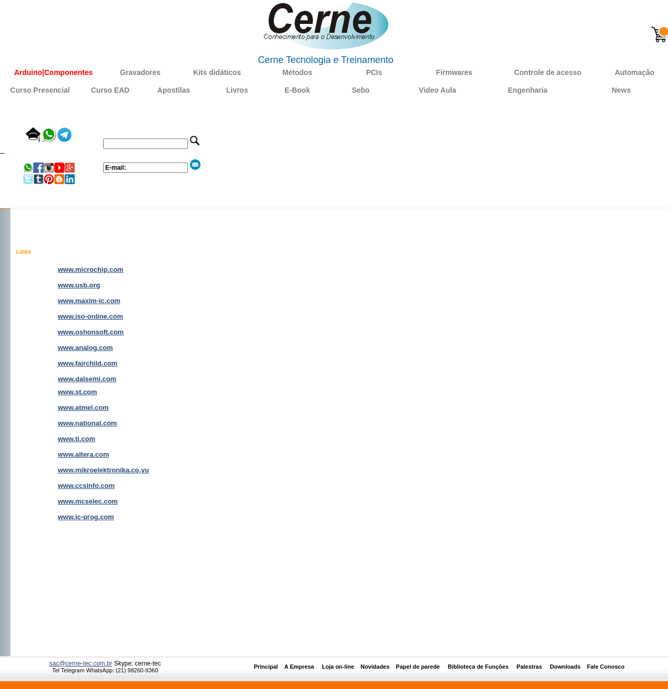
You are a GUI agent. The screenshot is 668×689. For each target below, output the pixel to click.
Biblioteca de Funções (479, 666)
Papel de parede (417, 666)
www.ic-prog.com (86, 517)
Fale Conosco (605, 666)
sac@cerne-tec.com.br (80, 663)
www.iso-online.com (90, 316)
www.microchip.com (90, 269)
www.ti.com (76, 439)
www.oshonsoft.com (91, 332)
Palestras (530, 666)
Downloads (565, 666)
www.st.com (77, 392)
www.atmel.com (83, 407)
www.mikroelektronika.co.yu (103, 470)
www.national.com (87, 423)
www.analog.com (85, 348)
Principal (266, 666)
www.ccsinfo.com (86, 486)
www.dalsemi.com (87, 379)
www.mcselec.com (88, 501)
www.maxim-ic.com (89, 301)
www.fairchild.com (87, 363)
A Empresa (302, 666)
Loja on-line (338, 666)
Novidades (378, 666)
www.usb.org (79, 285)
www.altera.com (83, 454)
